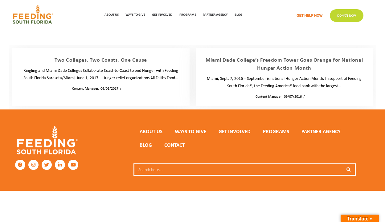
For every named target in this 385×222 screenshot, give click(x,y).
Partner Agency (215, 14)
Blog (238, 14)
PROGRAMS (187, 14)
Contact (174, 145)
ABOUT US (111, 14)
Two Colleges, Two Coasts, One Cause (101, 59)
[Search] (348, 169)
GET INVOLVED (162, 14)
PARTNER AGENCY (321, 131)
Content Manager (83, 88)
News (127, 88)
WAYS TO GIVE (135, 14)
